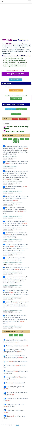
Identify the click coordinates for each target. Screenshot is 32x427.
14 (18, 141)
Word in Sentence (15, 79)
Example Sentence (16, 113)
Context (5, 158)
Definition (10, 109)
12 (13, 141)
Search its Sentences (15, 90)
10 (26, 139)
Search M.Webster (22, 118)
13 (16, 141)
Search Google (15, 118)
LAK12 (2, 2)
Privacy (17, 425)
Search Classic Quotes (16, 98)
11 (28, 139)
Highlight (10, 158)
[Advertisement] (16, 20)
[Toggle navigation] (29, 1)
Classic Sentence (22, 109)
